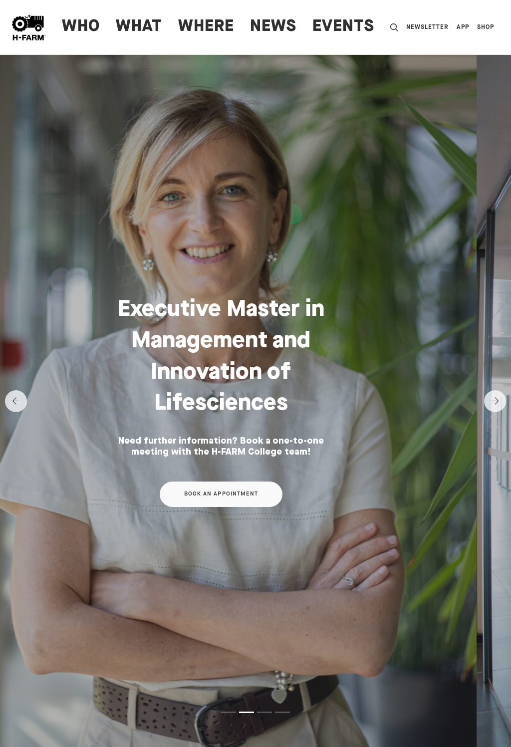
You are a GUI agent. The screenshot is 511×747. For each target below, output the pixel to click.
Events (343, 27)
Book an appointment (256, 494)
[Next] (495, 401)
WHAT (139, 27)
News (273, 27)
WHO (81, 27)
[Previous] (16, 401)
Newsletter (427, 27)
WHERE (206, 27)
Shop (485, 27)
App (463, 27)
